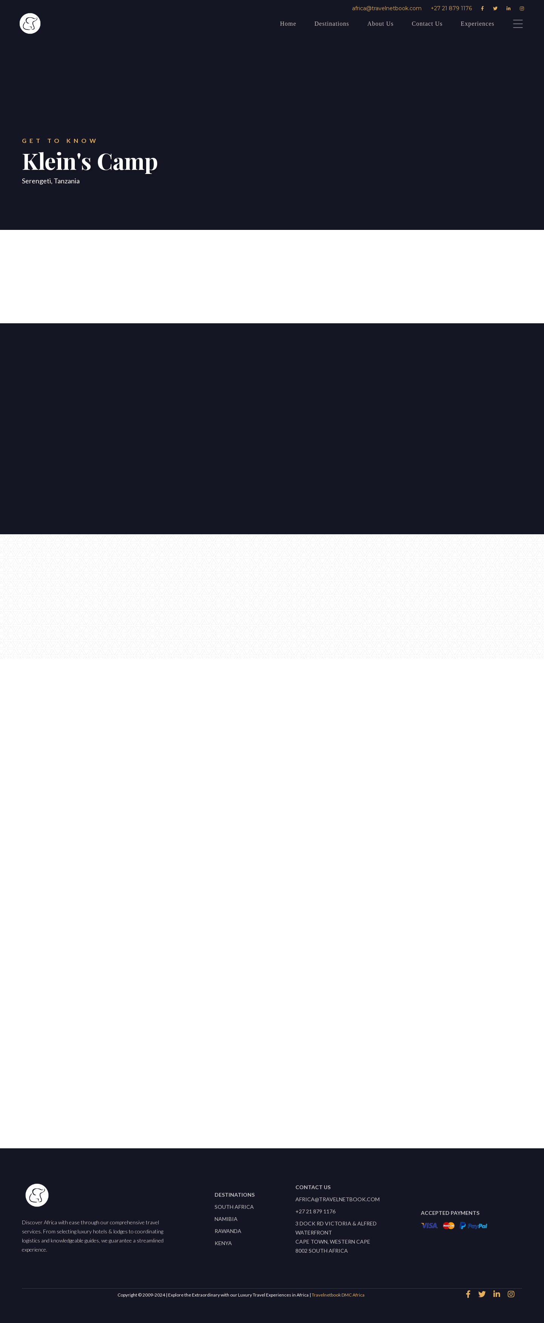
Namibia (226, 1219)
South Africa (234, 1207)
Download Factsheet (325, 279)
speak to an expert (207, 279)
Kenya (223, 1243)
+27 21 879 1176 (451, 8)
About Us (380, 23)
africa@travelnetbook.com (387, 8)
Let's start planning (66, 461)
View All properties (268, 1112)
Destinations (331, 23)
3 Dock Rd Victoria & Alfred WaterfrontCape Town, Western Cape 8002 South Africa (336, 1237)
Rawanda (228, 1231)
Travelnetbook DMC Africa (338, 1295)
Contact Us (427, 23)
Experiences (478, 23)
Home (288, 23)
